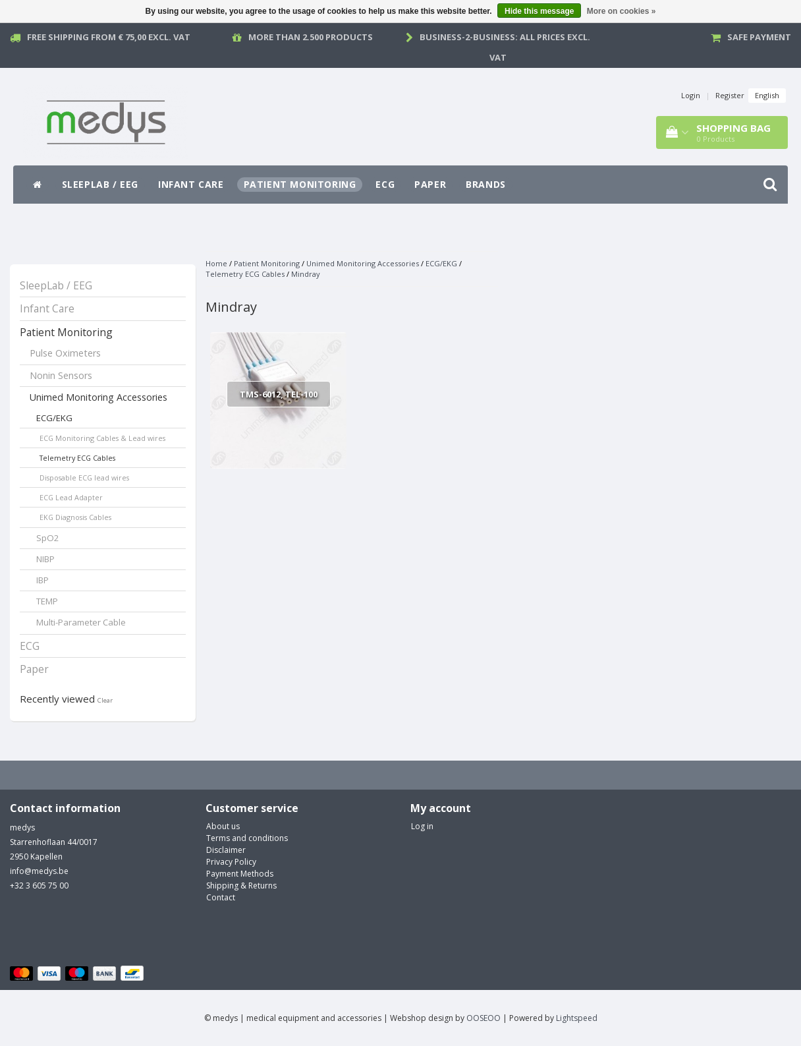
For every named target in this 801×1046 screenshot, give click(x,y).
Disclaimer (226, 850)
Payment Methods (239, 873)
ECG (385, 184)
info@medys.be (39, 871)
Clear (105, 700)
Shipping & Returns (241, 885)
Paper (430, 184)
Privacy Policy (231, 861)
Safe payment (759, 37)
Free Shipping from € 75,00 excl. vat (108, 37)
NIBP (45, 559)
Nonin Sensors (61, 375)
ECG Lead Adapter (71, 497)
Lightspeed (576, 1018)
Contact (220, 897)
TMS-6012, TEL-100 (279, 394)
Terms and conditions (247, 838)
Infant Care (191, 184)
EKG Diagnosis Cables (75, 517)
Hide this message (539, 11)
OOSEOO (483, 1018)
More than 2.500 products (310, 37)
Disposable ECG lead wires (84, 477)
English (767, 95)
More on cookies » (621, 11)
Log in (422, 826)
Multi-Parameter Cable (81, 622)
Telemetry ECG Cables (77, 458)
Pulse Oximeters (65, 353)
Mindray (305, 274)
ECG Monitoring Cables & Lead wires (102, 438)
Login (690, 95)
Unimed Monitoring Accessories (98, 397)
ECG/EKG (54, 418)
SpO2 (47, 538)
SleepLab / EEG (100, 184)
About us (223, 826)
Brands (486, 184)
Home (216, 263)
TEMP (47, 601)
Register (729, 95)
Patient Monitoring (300, 184)
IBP (42, 580)
